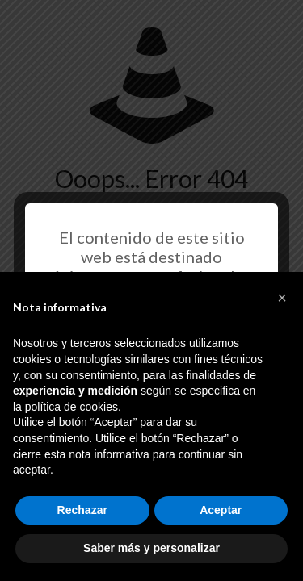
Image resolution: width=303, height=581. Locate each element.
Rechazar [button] (82, 510)
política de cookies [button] (71, 406)
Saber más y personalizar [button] (151, 547)
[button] (282, 298)
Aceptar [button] (221, 510)
